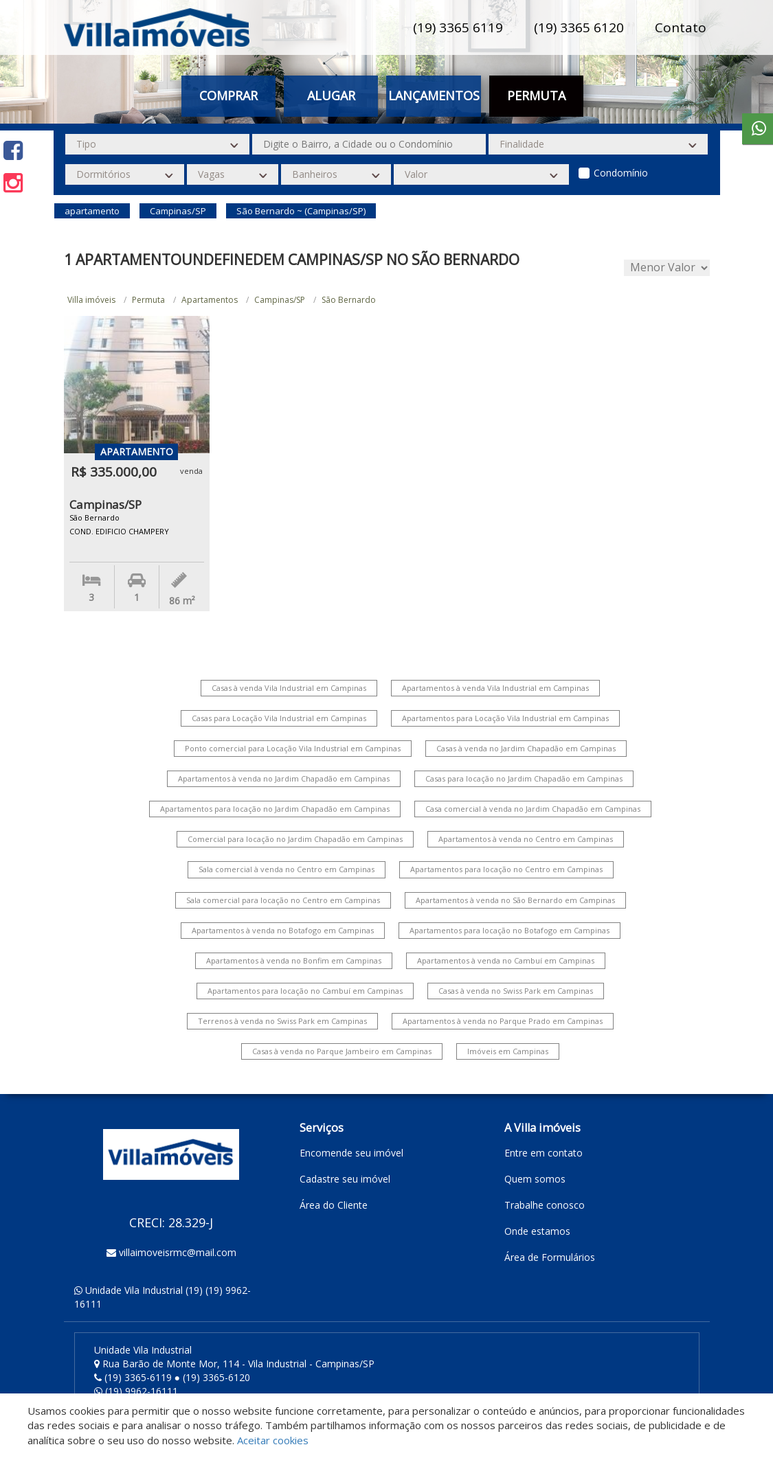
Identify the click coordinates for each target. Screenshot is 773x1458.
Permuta (536, 95)
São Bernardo (349, 300)
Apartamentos (209, 300)
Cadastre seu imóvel (345, 1178)
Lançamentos (434, 95)
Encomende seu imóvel (351, 1152)
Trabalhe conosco (544, 1204)
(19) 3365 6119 (458, 27)
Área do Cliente (334, 1204)
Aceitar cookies (273, 1440)
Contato (680, 27)
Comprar (228, 95)
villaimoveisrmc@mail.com (177, 1252)
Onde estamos (537, 1231)
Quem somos (534, 1178)
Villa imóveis (91, 300)
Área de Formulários (549, 1257)
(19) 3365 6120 (579, 27)
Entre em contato (543, 1152)
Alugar (331, 95)
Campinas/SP (279, 300)
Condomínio (621, 173)
